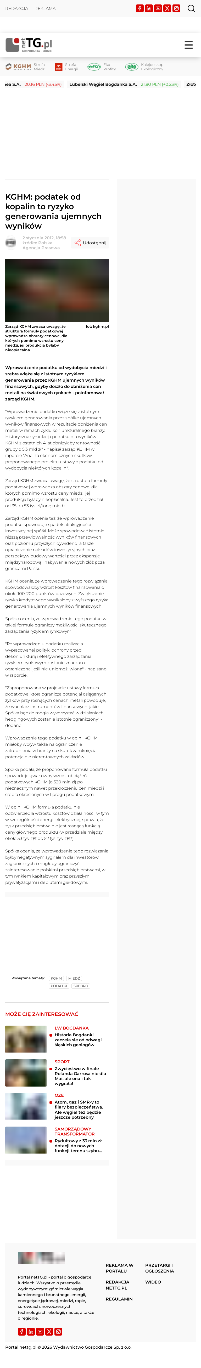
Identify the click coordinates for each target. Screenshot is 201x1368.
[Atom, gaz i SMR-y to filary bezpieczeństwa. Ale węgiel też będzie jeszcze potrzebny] (26, 1106)
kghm (56, 978)
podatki (59, 986)
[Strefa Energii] (66, 67)
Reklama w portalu (119, 1268)
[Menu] (189, 45)
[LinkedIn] (149, 8)
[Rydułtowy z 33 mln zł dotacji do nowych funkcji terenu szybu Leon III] (26, 1140)
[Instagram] (176, 8)
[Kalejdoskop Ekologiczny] (144, 67)
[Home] (28, 45)
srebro (81, 986)
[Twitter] (167, 8)
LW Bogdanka (72, 1028)
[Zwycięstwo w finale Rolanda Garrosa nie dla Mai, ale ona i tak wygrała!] (26, 1073)
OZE (59, 1095)
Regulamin (119, 1299)
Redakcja (16, 8)
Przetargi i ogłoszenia (159, 1268)
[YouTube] (158, 8)
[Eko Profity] (101, 67)
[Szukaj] (191, 8)
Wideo (153, 1282)
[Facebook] (140, 8)
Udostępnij (90, 242)
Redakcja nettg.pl (117, 1285)
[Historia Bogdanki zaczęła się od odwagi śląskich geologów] (26, 1039)
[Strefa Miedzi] (25, 67)
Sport (62, 1061)
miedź (74, 978)
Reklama (45, 8)
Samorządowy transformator (75, 1132)
